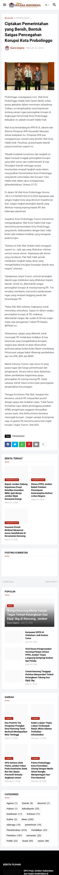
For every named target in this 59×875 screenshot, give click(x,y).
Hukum (12, 808)
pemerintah (33, 824)
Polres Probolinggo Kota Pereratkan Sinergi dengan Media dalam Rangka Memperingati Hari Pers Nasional (42, 770)
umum (43, 841)
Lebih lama (50, 581)
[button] (4, 5)
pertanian (34, 835)
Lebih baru (8, 581)
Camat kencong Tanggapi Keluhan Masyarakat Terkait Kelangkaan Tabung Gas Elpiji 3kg (39, 676)
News (28, 819)
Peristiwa (14, 835)
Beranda (9, 18)
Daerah (27, 803)
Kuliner (12, 819)
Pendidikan (39, 830)
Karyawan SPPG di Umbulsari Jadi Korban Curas (36, 635)
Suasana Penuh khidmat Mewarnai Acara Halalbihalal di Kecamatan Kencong (15, 531)
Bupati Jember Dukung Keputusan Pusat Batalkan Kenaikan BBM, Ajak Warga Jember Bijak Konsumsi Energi (16, 491)
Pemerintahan (22, 18)
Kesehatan (14, 814)
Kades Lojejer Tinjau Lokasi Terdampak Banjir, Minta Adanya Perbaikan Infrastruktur (41, 729)
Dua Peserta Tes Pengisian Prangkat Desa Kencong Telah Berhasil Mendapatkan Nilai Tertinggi (16, 729)
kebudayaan (30, 808)
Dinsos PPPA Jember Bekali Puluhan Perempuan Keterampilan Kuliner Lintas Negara (42, 490)
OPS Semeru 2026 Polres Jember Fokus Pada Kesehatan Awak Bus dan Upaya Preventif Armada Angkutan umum (16, 770)
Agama (12, 803)
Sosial (27, 841)
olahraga (13, 824)
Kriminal (33, 814)
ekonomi (43, 803)
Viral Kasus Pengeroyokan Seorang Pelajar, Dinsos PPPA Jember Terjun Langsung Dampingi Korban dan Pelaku (39, 655)
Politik (12, 841)
